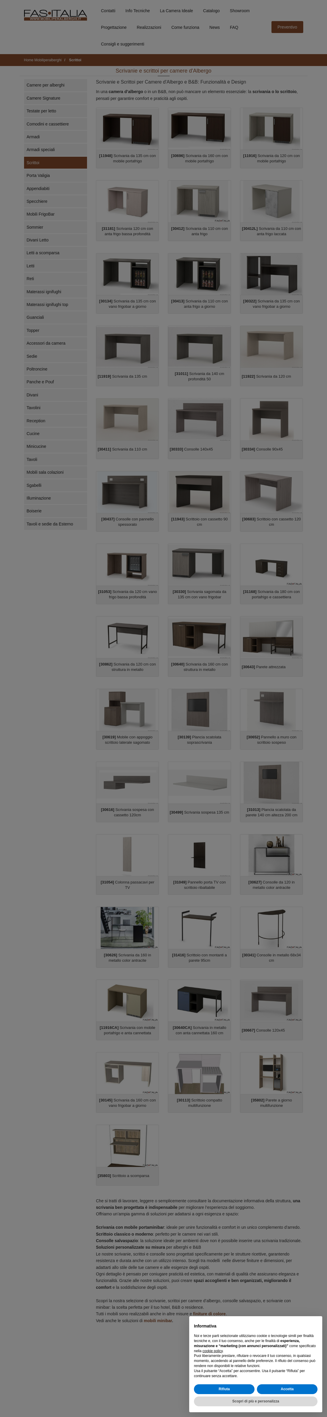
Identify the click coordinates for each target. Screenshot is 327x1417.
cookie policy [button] (213, 1351)
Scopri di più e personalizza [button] (255, 1401)
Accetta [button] (287, 1389)
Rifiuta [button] (224, 1389)
